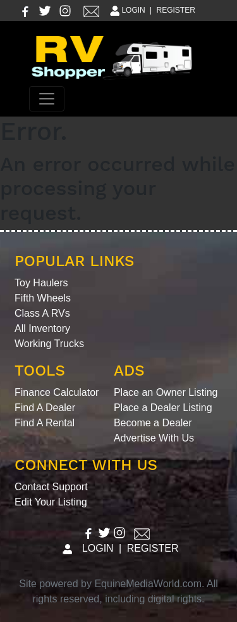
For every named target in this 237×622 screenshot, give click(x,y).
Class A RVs (42, 313)
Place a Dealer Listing (163, 407)
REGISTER (176, 10)
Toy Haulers (41, 282)
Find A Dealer (45, 407)
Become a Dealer (153, 422)
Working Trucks (49, 343)
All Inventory (42, 328)
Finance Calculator (57, 392)
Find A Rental (45, 422)
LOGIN (127, 10)
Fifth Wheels (43, 298)
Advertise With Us (154, 438)
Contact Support (51, 486)
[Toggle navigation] (46, 98)
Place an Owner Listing (166, 392)
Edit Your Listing (51, 502)
